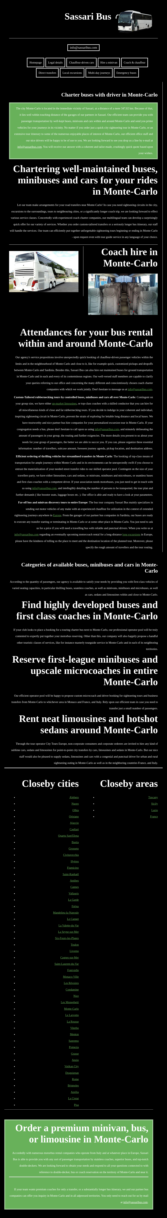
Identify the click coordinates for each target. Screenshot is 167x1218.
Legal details (55, 62)
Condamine (72, 989)
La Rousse (73, 1021)
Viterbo (74, 1028)
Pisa (76, 1104)
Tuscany (153, 797)
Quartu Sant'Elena (68, 835)
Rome (75, 1079)
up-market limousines (64, 403)
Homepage (35, 62)
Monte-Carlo (71, 1008)
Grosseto (74, 848)
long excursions (131, 534)
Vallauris (74, 893)
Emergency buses (126, 72)
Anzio (75, 1060)
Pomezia (74, 1047)
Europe (57, 515)
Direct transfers (47, 72)
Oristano (74, 816)
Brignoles (73, 1085)
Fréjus (75, 906)
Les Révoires (71, 983)
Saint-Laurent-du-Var (66, 963)
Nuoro (75, 803)
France (154, 816)
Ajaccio (74, 822)
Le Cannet (73, 919)
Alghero (74, 797)
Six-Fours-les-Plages (67, 938)
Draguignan (72, 1072)
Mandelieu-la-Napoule (66, 912)
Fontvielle (73, 970)
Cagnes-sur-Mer (69, 957)
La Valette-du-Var (68, 925)
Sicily (154, 803)
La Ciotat (73, 1098)
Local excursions (72, 72)
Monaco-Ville (71, 976)
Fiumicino (73, 867)
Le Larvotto (72, 1015)
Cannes (74, 886)
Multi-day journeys (99, 72)
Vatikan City (71, 1066)
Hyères (75, 861)
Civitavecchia (71, 854)
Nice (76, 995)
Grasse (75, 1053)
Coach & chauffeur (134, 62)
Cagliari (74, 829)
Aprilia (75, 1092)
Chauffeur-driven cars (81, 62)
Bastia (75, 842)
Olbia (76, 810)
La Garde (73, 899)
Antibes (74, 880)
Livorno (74, 951)
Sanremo (74, 1040)
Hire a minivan (108, 62)
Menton (74, 1034)
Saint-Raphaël (71, 874)
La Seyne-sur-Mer (68, 931)
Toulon (75, 944)
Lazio (154, 810)
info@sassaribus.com (83, 47)
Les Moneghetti (70, 1002)
